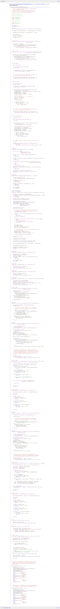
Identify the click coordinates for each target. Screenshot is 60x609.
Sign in (58, 1)
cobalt (11, 4)
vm (48, 4)
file (26, 7)
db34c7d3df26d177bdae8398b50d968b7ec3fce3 (24, 4)
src (34, 4)
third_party (38, 4)
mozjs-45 (42, 4)
